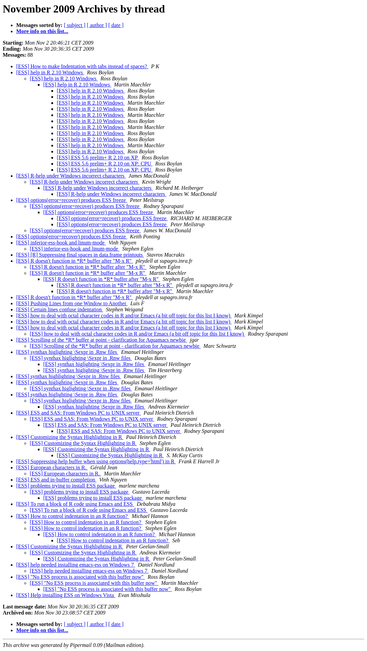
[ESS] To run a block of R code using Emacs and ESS (75, 504)
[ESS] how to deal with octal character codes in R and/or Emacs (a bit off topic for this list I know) (123, 315)
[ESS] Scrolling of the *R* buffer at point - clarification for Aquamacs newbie (101, 340)
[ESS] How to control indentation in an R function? (72, 516)
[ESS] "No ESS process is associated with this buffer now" (80, 577)
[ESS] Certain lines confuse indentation (59, 309)
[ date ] (115, 25)
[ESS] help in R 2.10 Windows (50, 72)
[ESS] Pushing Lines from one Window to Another (72, 303)
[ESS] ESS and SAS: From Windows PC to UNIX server (78, 413)
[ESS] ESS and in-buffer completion (56, 480)
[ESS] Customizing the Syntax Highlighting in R (69, 437)
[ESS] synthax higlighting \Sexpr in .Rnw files (67, 352)
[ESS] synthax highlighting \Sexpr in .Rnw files (68, 376)
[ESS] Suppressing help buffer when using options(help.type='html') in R (96, 461)
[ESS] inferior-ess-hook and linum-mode (61, 242)
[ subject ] (74, 25)
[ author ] (97, 25)
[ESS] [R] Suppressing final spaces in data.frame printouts (80, 255)
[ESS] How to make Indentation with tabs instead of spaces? (82, 66)
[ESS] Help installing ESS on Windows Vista (65, 595)
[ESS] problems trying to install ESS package (66, 486)
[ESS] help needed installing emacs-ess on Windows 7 (75, 565)
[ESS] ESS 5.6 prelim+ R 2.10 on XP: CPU (104, 163)
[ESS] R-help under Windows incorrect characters (71, 176)
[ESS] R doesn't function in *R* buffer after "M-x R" (74, 261)
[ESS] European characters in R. (52, 467)
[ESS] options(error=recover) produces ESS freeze (71, 200)
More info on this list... (42, 31)
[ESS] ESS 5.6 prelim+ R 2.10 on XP (98, 157)
